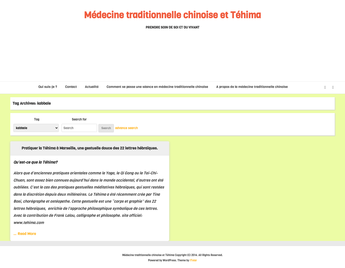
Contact (71, 87)
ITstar (193, 260)
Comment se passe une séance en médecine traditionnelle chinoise (157, 87)
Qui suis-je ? (47, 87)
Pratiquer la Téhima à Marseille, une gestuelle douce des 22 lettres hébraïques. (90, 148)
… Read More (24, 233)
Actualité (92, 87)
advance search (126, 128)
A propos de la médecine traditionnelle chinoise (252, 87)
